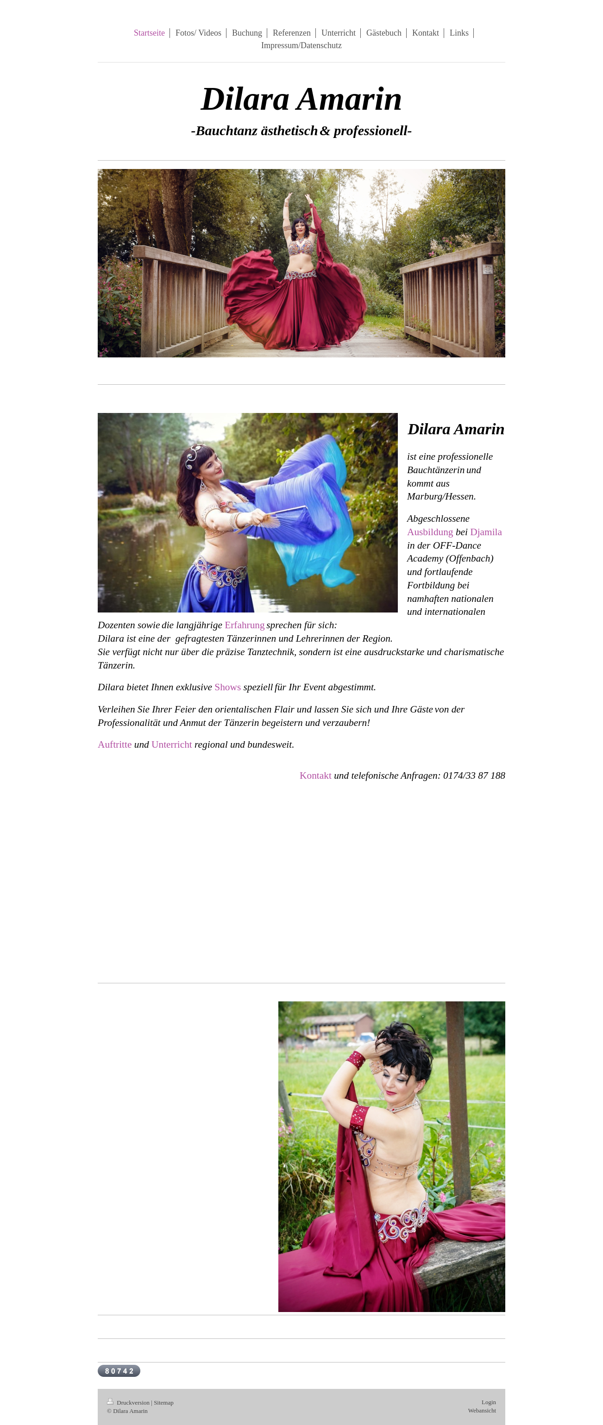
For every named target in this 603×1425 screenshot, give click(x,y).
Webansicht (482, 1410)
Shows (227, 687)
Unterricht (171, 744)
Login (489, 1402)
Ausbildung (430, 532)
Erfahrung (244, 625)
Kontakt (316, 775)
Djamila (486, 532)
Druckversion (129, 1402)
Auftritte (115, 744)
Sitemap (164, 1402)
